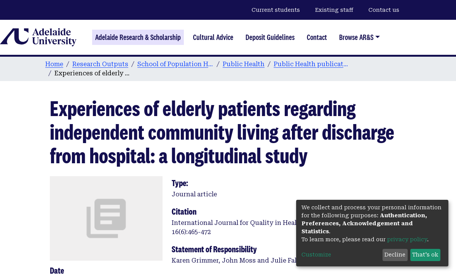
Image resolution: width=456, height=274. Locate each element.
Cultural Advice (213, 37)
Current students (276, 10)
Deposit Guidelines (270, 37)
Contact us (383, 10)
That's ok (425, 255)
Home (54, 64)
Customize (316, 255)
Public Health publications (312, 64)
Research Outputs (100, 64)
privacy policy (407, 239)
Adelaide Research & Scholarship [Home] (138, 37)
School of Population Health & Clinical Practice (175, 64)
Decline (394, 255)
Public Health (244, 64)
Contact (317, 37)
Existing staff (334, 10)
